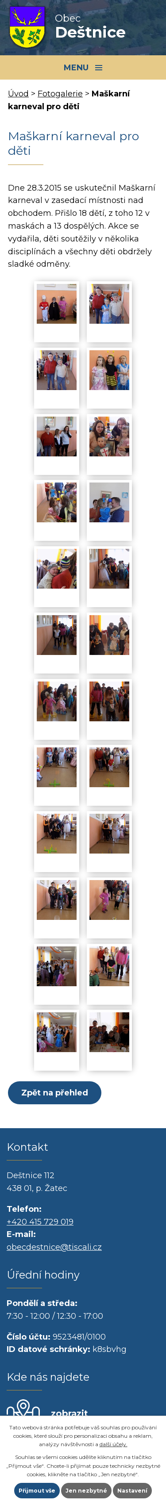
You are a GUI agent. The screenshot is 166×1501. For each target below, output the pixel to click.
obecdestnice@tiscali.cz (54, 1247)
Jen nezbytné (86, 1490)
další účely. (113, 1444)
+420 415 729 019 (40, 1222)
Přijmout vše (37, 1490)
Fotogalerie (60, 94)
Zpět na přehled (54, 1093)
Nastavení (132, 1490)
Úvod (18, 94)
